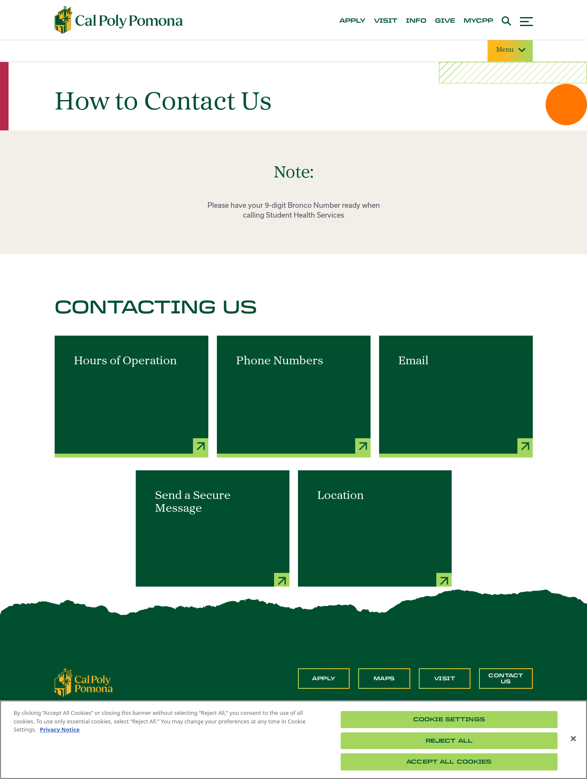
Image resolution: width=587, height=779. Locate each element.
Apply (324, 679)
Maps (384, 679)
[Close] (573, 738)
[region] (293, 739)
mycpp (478, 21)
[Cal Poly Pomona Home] (119, 20)
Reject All (449, 741)
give (445, 21)
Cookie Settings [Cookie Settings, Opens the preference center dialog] (449, 719)
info (416, 21)
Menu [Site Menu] (510, 50)
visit (385, 21)
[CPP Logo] (84, 681)
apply (352, 21)
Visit (445, 679)
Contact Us (505, 679)
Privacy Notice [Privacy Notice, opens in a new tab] (59, 729)
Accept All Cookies (448, 761)
